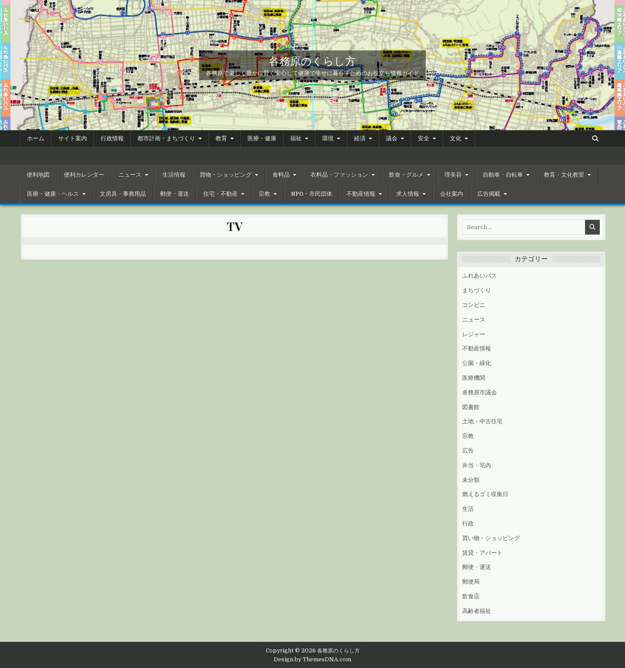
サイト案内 (72, 138)
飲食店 (471, 596)
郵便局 (471, 581)
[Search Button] (595, 138)
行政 (468, 523)
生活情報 (173, 175)
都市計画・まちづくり (166, 138)
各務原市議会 (479, 392)
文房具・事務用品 (123, 194)
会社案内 (451, 194)
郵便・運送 (174, 194)
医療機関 (473, 377)
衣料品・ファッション (339, 175)
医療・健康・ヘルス (53, 194)
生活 (468, 508)
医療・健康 (262, 138)
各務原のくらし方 (312, 60)
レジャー (473, 334)
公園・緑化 (476, 363)
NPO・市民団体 (311, 194)
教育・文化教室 (564, 175)
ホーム (35, 138)
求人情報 (407, 194)
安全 (423, 138)
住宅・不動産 (220, 194)
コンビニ (473, 305)
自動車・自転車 (503, 175)
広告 (468, 450)
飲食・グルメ (406, 175)
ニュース (130, 175)
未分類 (471, 480)
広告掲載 (488, 194)
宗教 (264, 194)
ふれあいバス (479, 275)
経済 (360, 138)
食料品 (281, 175)
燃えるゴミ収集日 (485, 494)
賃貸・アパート (482, 552)
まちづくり (476, 290)
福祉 (296, 138)
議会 (391, 138)
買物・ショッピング (226, 175)
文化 (455, 138)
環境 (328, 138)
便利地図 (38, 175)
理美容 (453, 175)
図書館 (471, 407)
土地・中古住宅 (482, 421)
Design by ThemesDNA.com (312, 659)
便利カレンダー (84, 175)
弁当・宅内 (476, 465)
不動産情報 (360, 194)
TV (234, 226)
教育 (221, 138)
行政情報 (112, 138)
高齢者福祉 (476, 611)
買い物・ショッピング (491, 538)
